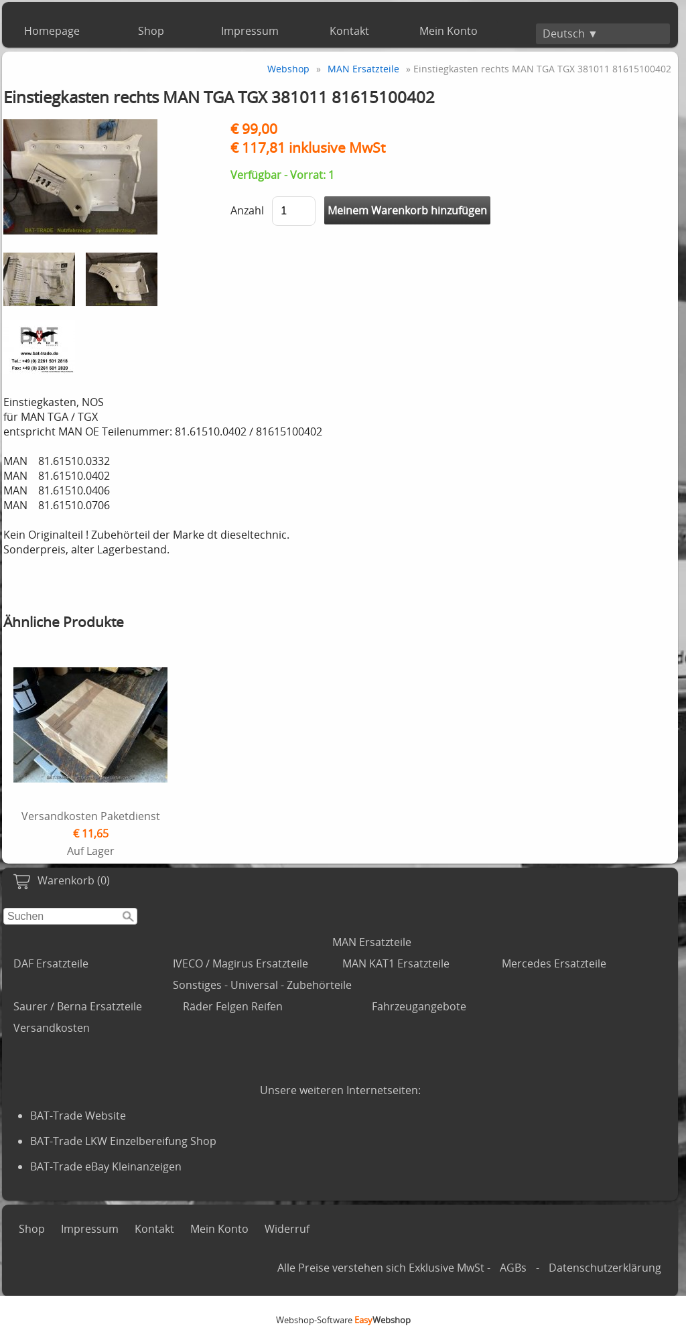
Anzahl (247, 210)
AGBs (513, 1267)
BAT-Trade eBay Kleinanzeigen (106, 1166)
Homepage (52, 30)
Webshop (288, 68)
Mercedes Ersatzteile (554, 963)
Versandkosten (51, 1027)
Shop (151, 30)
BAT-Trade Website (78, 1115)
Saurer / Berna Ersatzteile (77, 1006)
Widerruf (287, 1228)
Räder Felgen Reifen (233, 1006)
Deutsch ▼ (570, 33)
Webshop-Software (343, 1320)
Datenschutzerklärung (605, 1267)
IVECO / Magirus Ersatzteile (240, 963)
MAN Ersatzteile (371, 942)
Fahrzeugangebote (419, 1006)
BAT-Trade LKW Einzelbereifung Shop (123, 1141)
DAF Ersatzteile (50, 963)
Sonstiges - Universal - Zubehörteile (262, 985)
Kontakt (349, 30)
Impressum (250, 30)
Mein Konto (448, 30)
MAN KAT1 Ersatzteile (396, 963)
